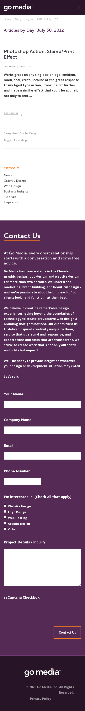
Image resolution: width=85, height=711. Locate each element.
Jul (21, 66)
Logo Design (17, 512)
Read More (11, 113)
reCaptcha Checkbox (22, 597)
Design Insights (24, 19)
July (48, 19)
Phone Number (17, 471)
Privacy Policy (40, 699)
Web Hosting (17, 517)
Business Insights (16, 191)
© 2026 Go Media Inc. (42, 687)
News (8, 175)
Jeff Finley (10, 66)
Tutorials (10, 197)
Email (10, 446)
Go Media (11, 271)
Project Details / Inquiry (24, 542)
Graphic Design (28, 133)
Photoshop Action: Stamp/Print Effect (39, 54)
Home (7, 19)
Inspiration (11, 202)
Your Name (15, 394)
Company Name (17, 419)
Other (12, 529)
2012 (39, 19)
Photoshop (20, 140)
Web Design (12, 186)
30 (24, 66)
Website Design (19, 506)
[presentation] (42, 611)
